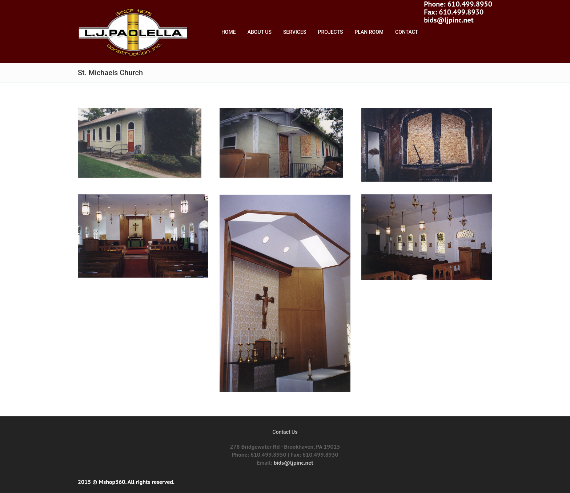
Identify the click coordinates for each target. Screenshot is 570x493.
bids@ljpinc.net (448, 20)
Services (294, 32)
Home (228, 32)
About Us (260, 32)
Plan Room (369, 32)
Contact (406, 32)
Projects (330, 32)
